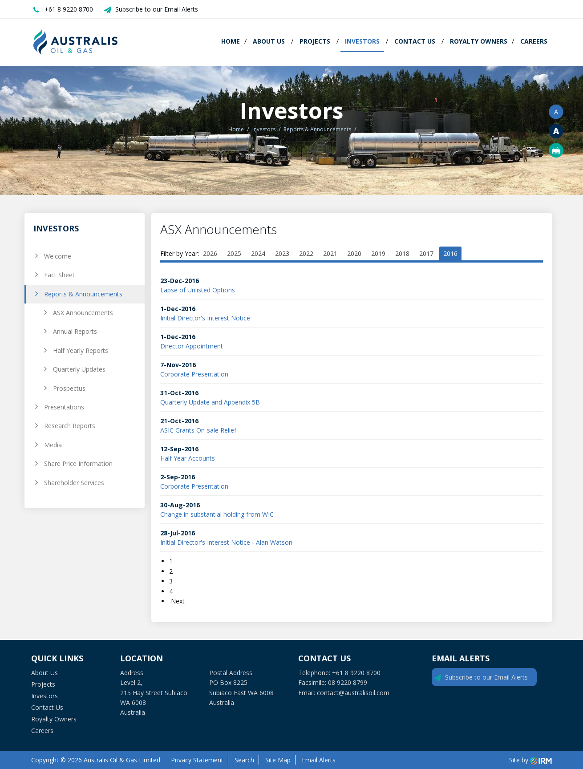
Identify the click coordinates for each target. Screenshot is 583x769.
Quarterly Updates (79, 369)
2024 (258, 253)
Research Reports (69, 425)
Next (177, 601)
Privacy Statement (197, 760)
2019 (378, 253)
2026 (210, 253)
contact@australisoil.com (353, 692)
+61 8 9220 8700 (69, 9)
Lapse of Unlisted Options (197, 290)
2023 (282, 253)
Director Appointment (191, 346)
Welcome (57, 256)
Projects (315, 41)
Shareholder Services (74, 482)
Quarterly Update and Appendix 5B (210, 402)
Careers (533, 41)
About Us (269, 41)
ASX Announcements (83, 312)
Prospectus (69, 388)
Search (244, 760)
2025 (234, 253)
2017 (426, 253)
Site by (530, 760)
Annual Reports (75, 331)
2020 (354, 253)
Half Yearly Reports (80, 350)
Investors (362, 41)
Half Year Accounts (187, 458)
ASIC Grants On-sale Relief (198, 430)
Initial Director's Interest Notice (205, 318)
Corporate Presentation (194, 374)
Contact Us (414, 41)
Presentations (64, 407)
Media (53, 445)
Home (230, 41)
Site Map (278, 760)
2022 (306, 253)
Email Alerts (319, 760)
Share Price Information (78, 463)
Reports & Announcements (83, 294)
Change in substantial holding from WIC (217, 514)
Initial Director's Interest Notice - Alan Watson (226, 542)
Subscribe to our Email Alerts (156, 9)
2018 (402, 253)
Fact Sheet (59, 275)
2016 (450, 253)
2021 (330, 253)
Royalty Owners (478, 41)
